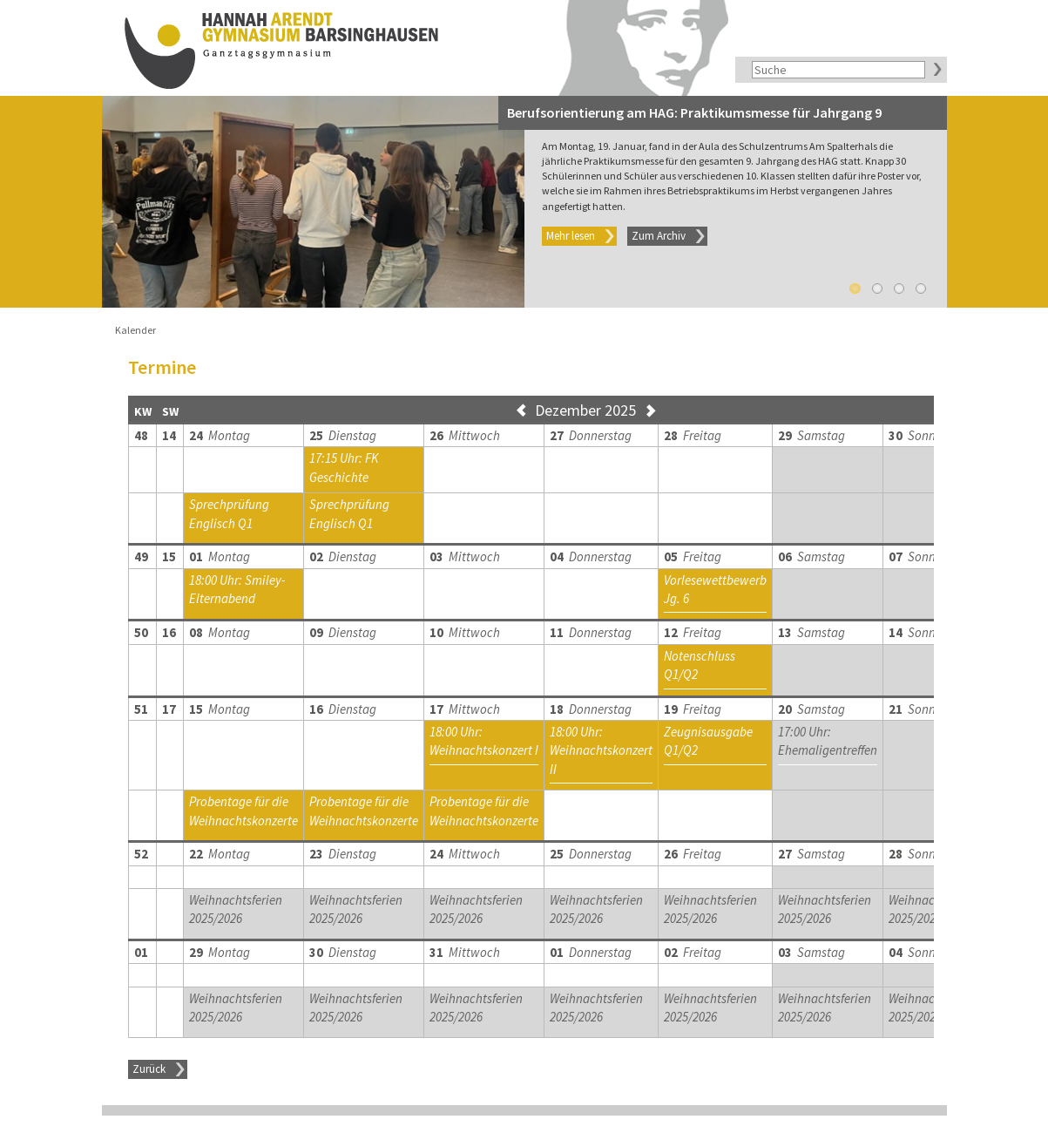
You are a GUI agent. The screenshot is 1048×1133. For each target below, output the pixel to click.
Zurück (149, 1069)
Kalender (135, 329)
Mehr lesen (570, 235)
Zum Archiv (659, 235)
